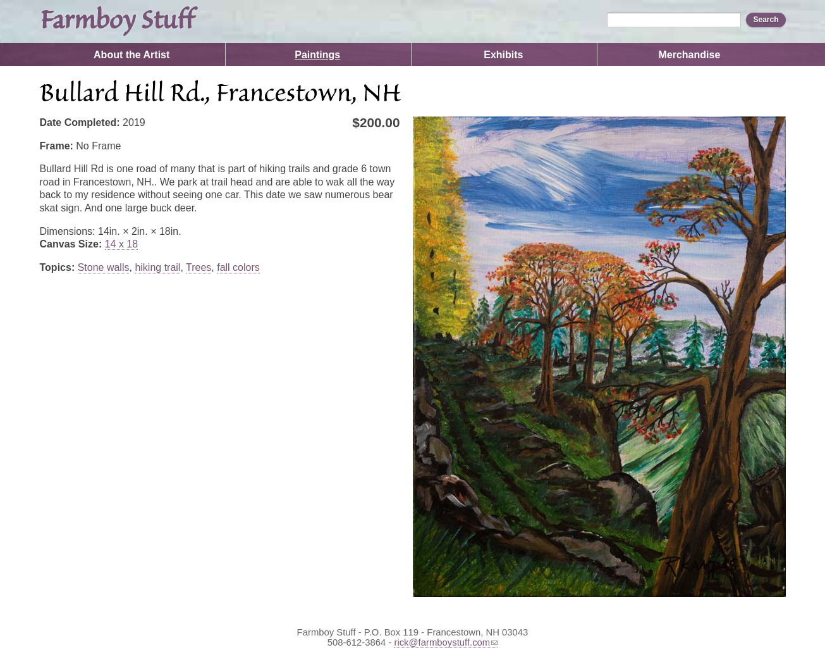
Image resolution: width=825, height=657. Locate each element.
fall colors (238, 267)
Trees (198, 267)
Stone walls (104, 267)
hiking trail (157, 267)
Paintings (317, 54)
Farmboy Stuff (116, 21)
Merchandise (689, 54)
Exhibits (503, 54)
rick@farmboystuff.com (446, 642)
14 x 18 (121, 244)
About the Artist (131, 54)
